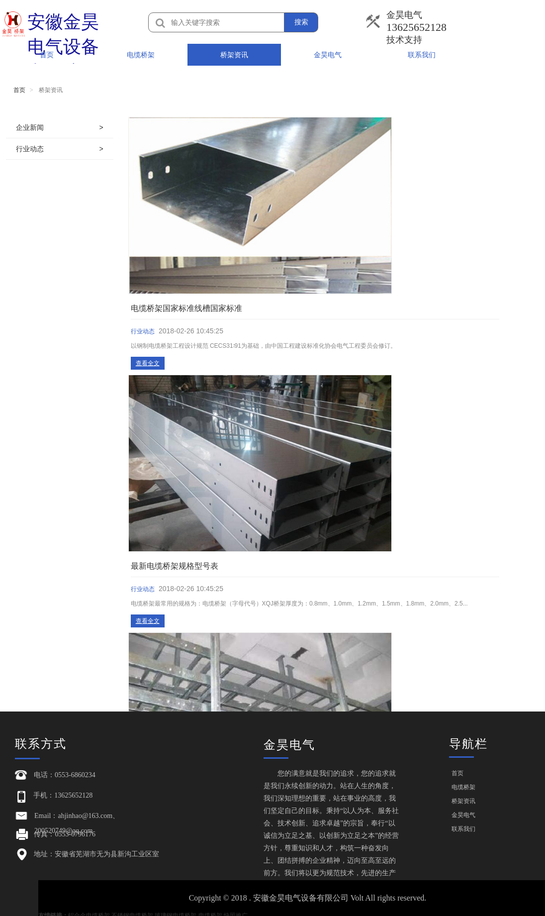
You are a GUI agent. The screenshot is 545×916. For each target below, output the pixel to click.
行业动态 (30, 149)
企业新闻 (30, 127)
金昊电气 (328, 55)
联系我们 (422, 55)
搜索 (301, 22)
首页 (47, 55)
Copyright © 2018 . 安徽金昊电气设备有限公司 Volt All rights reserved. (311, 898)
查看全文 (226, 183)
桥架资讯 (234, 55)
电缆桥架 (141, 55)
